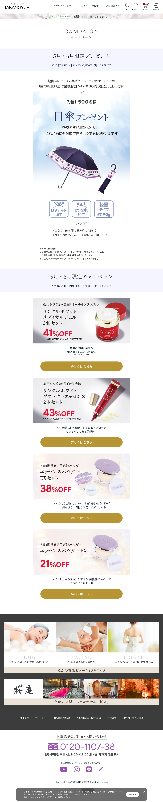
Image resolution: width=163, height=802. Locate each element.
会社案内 (24, 717)
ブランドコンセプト (63, 6)
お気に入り (135, 9)
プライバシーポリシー (45, 797)
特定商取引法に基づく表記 (88, 717)
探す (127, 9)
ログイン (156, 9)
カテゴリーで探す (89, 6)
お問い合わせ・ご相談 (132, 717)
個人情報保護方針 (62, 717)
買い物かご (146, 6)
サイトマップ (41, 717)
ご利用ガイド (112, 6)
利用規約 (112, 717)
